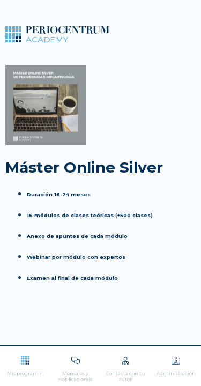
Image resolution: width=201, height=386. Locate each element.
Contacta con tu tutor (126, 369)
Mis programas (25, 365)
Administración (175, 365)
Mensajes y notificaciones (75, 369)
